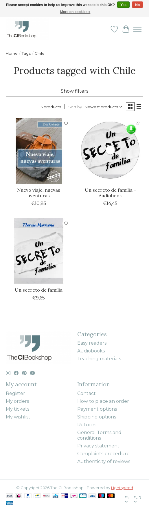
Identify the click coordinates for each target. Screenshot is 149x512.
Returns (86, 424)
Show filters (74, 91)
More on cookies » (75, 12)
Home (12, 53)
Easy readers (91, 343)
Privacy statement (98, 446)
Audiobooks (91, 351)
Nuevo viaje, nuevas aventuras (38, 192)
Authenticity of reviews (103, 461)
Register (15, 393)
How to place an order (103, 401)
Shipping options (96, 417)
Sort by (75, 107)
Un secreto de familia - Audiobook (110, 192)
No (137, 5)
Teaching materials (99, 358)
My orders (17, 401)
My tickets (17, 409)
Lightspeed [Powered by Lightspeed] (122, 487)
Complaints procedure (103, 453)
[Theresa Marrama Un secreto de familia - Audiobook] (110, 151)
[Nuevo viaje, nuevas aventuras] (38, 151)
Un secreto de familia (38, 290)
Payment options (97, 409)
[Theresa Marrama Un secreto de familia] (38, 251)
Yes (123, 5)
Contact (86, 393)
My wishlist (18, 417)
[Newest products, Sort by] (103, 107)
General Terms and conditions (99, 435)
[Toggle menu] (137, 29)
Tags (26, 53)
